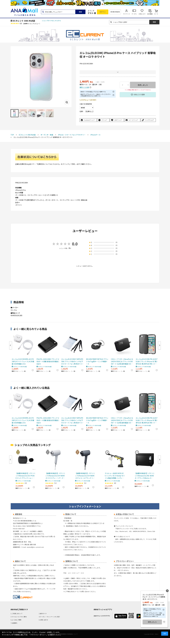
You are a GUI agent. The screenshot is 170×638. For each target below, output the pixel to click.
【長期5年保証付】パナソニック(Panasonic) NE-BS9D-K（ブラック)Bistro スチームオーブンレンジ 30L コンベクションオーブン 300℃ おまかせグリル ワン (144, 475)
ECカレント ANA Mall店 (24, 20)
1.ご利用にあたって (16, 613)
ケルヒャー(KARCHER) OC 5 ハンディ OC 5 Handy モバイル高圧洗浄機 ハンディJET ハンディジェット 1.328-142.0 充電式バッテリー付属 (115, 475)
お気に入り (142, 14)
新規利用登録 (115, 12)
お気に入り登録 (139, 94)
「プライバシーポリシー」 (38, 635)
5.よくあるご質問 (16, 620)
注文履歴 (150, 14)
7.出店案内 (14, 623)
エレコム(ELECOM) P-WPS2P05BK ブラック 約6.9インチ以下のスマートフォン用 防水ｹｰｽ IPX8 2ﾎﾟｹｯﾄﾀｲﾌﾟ (72, 361)
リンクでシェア (149, 120)
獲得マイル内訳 (84, 87)
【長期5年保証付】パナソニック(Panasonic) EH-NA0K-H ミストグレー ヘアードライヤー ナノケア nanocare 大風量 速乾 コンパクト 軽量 (55, 475)
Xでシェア (104, 120)
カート (156, 14)
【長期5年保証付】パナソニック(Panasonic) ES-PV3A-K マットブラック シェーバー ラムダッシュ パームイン (25, 475)
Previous (10, 345)
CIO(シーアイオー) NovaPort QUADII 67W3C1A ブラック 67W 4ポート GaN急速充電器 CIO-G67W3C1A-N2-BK (122, 361)
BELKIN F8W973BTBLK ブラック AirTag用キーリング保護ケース (97, 361)
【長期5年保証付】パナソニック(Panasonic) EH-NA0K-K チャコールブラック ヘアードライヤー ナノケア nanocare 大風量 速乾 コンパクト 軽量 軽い (85, 475)
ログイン (103, 12)
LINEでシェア (118, 120)
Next (159, 345)
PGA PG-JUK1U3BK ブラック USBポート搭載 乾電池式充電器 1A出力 (48, 361)
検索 (80, 12)
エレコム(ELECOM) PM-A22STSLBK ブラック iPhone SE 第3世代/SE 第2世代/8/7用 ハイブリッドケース (147, 361)
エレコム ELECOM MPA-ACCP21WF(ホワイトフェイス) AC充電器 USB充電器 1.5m (23, 361)
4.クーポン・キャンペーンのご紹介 (49, 617)
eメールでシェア (133, 120)
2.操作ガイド (43, 613)
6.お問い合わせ (43, 620)
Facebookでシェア (89, 120)
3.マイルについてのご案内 (19, 617)
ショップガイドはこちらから (51, 21)
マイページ (126, 14)
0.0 (75, 244)
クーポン (134, 14)
